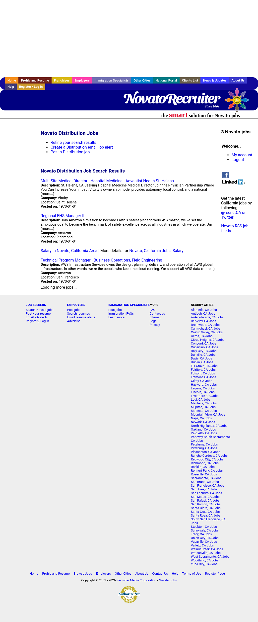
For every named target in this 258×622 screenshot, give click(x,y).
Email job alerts (37, 317)
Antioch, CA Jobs (203, 313)
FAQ (152, 310)
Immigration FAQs (121, 313)
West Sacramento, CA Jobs (210, 556)
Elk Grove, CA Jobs (204, 366)
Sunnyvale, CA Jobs (205, 530)
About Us (238, 80)
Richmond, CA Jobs (205, 463)
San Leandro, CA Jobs (206, 493)
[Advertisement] (129, 39)
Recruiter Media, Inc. (239, 102)
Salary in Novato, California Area (69, 250)
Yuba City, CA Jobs (204, 564)
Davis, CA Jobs (201, 358)
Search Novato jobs (40, 310)
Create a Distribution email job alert (82, 147)
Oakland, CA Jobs (203, 429)
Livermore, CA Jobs (204, 396)
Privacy (155, 325)
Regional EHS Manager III (63, 215)
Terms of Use (191, 573)
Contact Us (160, 573)
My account (242, 155)
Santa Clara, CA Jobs (206, 508)
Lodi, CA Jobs (200, 399)
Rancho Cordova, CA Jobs (209, 455)
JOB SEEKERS (36, 305)
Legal (153, 321)
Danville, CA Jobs (203, 354)
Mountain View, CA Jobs (208, 414)
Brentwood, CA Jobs (205, 325)
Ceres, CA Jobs (201, 336)
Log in (44, 321)
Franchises (62, 80)
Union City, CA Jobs (205, 538)
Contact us (157, 313)
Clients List (190, 80)
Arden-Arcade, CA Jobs (207, 317)
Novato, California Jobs (150, 250)
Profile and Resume (35, 80)
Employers (82, 80)
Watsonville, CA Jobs (206, 553)
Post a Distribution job (70, 152)
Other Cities (141, 80)
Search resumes (78, 313)
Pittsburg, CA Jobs (204, 448)
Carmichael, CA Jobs (205, 328)
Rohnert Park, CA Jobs (207, 470)
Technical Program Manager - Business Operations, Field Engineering (101, 260)
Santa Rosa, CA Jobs (205, 515)
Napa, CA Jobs (201, 418)
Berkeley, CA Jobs (203, 321)
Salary (178, 250)
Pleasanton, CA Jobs (205, 452)
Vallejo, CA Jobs (202, 545)
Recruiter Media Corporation (136, 580)
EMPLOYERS (76, 305)
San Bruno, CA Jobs (205, 482)
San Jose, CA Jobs (204, 489)
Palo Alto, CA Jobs (204, 433)
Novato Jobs (168, 580)
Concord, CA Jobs (203, 343)
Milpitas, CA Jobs (203, 407)
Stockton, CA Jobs (204, 527)
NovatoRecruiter (171, 98)
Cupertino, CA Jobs (204, 347)
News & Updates (214, 80)
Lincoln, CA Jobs (203, 392)
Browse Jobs (83, 573)
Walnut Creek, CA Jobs (207, 549)
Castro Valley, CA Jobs (207, 332)
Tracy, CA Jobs (201, 534)
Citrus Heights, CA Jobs (208, 340)
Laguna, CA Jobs (203, 388)
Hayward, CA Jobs (204, 384)
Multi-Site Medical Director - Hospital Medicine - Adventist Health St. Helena (107, 180)
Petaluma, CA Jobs (204, 444)
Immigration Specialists (112, 80)
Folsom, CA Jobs (203, 373)
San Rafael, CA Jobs (205, 500)
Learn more (116, 317)
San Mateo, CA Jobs (205, 497)
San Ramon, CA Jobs (206, 504)
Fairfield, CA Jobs (203, 369)
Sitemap (155, 317)
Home (11, 80)
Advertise (73, 321)
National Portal (166, 80)
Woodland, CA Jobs (205, 560)
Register (32, 321)
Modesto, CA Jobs (204, 411)
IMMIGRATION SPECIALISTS (129, 305)
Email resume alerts (81, 317)
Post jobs (73, 310)
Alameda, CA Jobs (204, 310)
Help (10, 87)
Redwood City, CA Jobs (207, 459)
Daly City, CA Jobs (203, 351)
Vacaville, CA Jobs (204, 541)
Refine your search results (73, 142)
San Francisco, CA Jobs (207, 485)
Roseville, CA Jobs (204, 474)
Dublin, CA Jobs (202, 362)
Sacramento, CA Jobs (206, 478)
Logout (238, 159)
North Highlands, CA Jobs (209, 426)
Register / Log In (31, 87)
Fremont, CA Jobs (203, 377)
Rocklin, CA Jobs (203, 467)
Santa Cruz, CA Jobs (205, 512)
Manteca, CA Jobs (204, 403)
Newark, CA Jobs (203, 422)
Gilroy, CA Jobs (201, 381)
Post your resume (38, 313)
